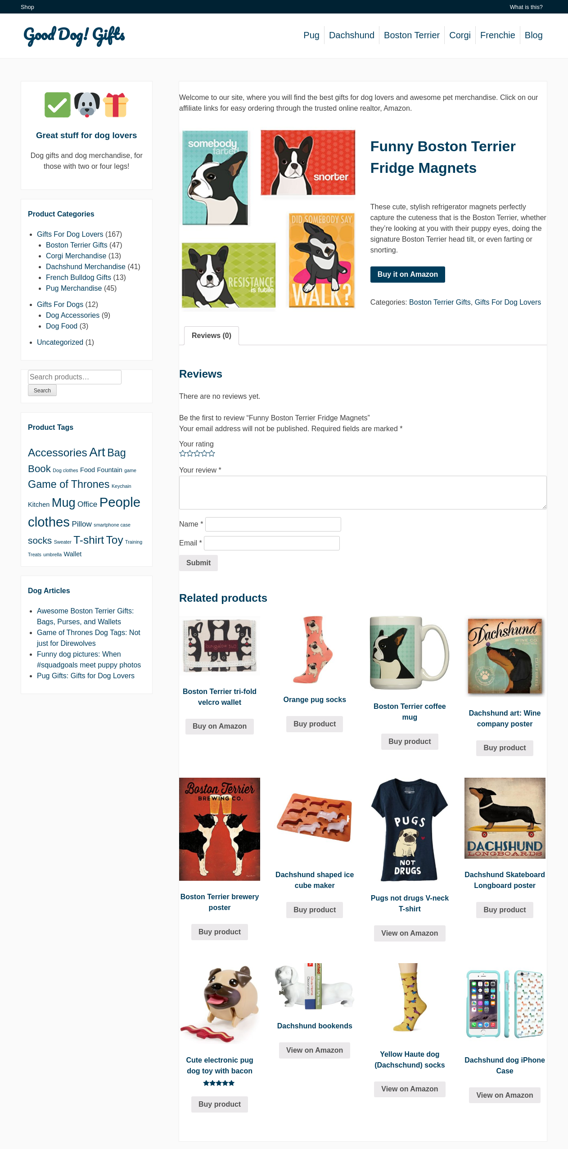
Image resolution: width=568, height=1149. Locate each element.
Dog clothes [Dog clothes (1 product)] (65, 470)
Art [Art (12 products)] (97, 452)
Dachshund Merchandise (86, 266)
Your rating (196, 444)
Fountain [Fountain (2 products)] (109, 469)
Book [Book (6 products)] (39, 468)
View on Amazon (409, 933)
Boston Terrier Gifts (440, 302)
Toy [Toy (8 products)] (114, 540)
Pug (311, 35)
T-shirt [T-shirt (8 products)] (88, 540)
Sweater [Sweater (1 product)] (63, 542)
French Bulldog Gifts (78, 277)
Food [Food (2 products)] (87, 469)
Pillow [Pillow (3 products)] (81, 524)
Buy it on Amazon (408, 274)
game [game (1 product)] (130, 470)
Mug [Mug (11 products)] (64, 502)
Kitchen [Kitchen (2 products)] (39, 504)
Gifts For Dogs (60, 304)
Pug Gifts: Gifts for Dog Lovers (86, 676)
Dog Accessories (72, 315)
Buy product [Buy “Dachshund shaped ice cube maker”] (314, 910)
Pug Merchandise (74, 288)
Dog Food (61, 326)
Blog (534, 35)
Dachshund (351, 35)
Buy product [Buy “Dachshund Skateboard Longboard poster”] (504, 910)
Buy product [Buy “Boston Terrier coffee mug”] (409, 741)
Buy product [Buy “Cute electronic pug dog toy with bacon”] (219, 1104)
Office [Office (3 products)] (87, 504)
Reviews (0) (211, 335)
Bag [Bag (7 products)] (116, 453)
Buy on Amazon (220, 726)
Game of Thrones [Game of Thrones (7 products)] (68, 484)
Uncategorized (60, 342)
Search (42, 391)
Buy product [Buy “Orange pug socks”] (314, 724)
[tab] (211, 335)
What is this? (526, 7)
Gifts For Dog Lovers (508, 302)
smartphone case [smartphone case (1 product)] (112, 524)
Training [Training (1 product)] (133, 542)
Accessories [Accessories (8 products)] (57, 452)
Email (190, 543)
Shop (27, 7)
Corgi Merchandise (76, 256)
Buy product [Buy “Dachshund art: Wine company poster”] (504, 748)
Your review (200, 470)
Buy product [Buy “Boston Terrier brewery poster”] (219, 932)
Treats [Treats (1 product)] (34, 554)
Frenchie (497, 35)
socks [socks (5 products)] (40, 540)
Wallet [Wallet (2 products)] (73, 554)
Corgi (460, 35)
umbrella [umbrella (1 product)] (52, 554)
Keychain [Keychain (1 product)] (121, 486)
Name (191, 524)
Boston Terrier (412, 35)
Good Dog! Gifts (74, 33)
